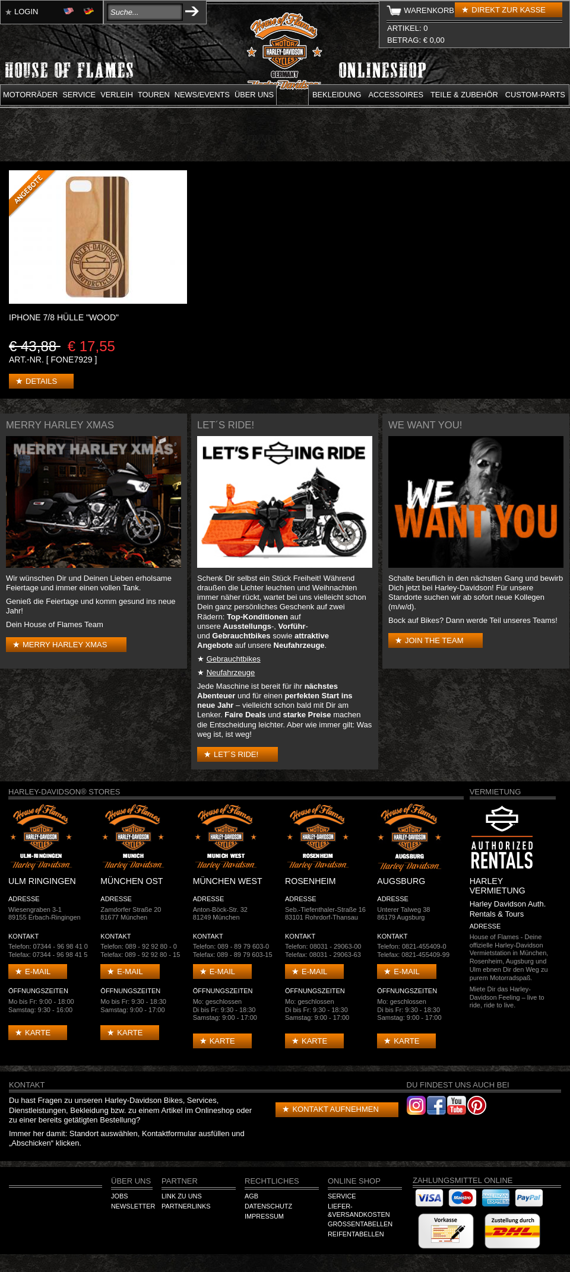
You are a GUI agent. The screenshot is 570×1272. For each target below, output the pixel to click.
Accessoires (396, 94)
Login (26, 11)
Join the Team (434, 640)
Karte (37, 1032)
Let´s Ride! (236, 754)
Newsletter (133, 1206)
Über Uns (131, 1180)
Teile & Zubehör (464, 94)
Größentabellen (360, 1224)
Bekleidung (337, 94)
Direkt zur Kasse (508, 9)
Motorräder (30, 94)
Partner (180, 1180)
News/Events (202, 94)
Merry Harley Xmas (65, 644)
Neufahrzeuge (231, 672)
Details (41, 381)
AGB (251, 1196)
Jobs (119, 1196)
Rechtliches (272, 1180)
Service (79, 94)
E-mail (37, 971)
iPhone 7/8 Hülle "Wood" (64, 317)
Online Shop (354, 1180)
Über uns (254, 94)
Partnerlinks (186, 1206)
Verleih (116, 94)
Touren (154, 94)
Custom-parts (535, 94)
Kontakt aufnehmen (335, 1109)
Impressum (264, 1216)
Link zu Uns (182, 1196)
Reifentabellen (356, 1234)
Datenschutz (268, 1206)
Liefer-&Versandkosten (359, 1210)
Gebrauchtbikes (234, 658)
